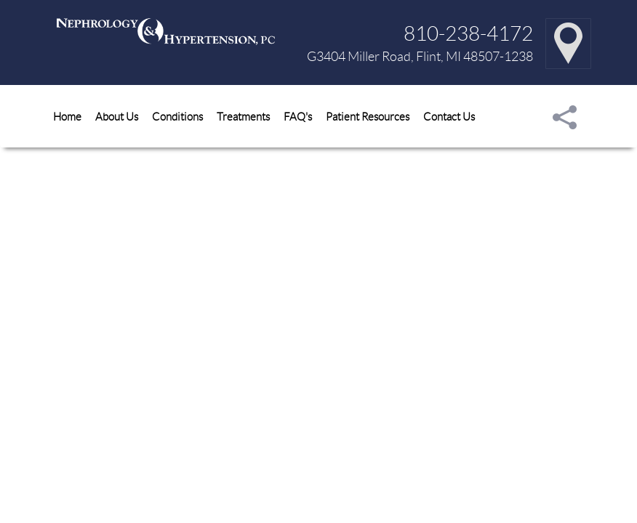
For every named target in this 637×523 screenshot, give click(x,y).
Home (67, 116)
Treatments (243, 116)
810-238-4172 (468, 32)
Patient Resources (367, 116)
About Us (116, 116)
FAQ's (298, 116)
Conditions (177, 116)
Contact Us (449, 116)
